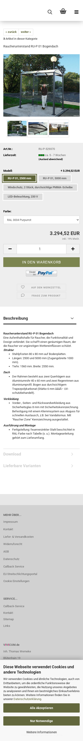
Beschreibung (15, 318)
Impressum (10, 521)
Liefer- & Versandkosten (18, 536)
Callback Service (13, 566)
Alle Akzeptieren (41, 708)
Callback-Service (13, 606)
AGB (6, 551)
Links (6, 625)
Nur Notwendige (41, 721)
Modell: (41, 171)
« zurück (11, 32)
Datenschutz (11, 559)
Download (12, 454)
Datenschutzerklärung (27, 699)
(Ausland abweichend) (51, 159)
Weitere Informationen (41, 732)
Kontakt (8, 529)
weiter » (26, 32)
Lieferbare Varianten (22, 465)
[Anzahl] (41, 249)
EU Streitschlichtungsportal (20, 574)
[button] (10, 249)
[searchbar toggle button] (49, 12)
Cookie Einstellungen (16, 581)
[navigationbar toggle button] (76, 12)
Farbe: (7, 211)
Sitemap (8, 619)
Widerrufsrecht (12, 544)
